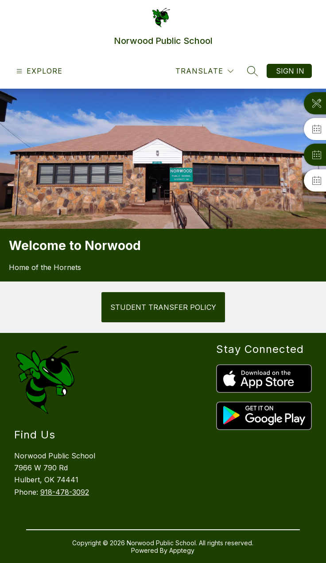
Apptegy (181, 550)
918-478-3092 (64, 492)
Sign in (290, 70)
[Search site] (252, 71)
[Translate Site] (204, 71)
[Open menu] (38, 71)
